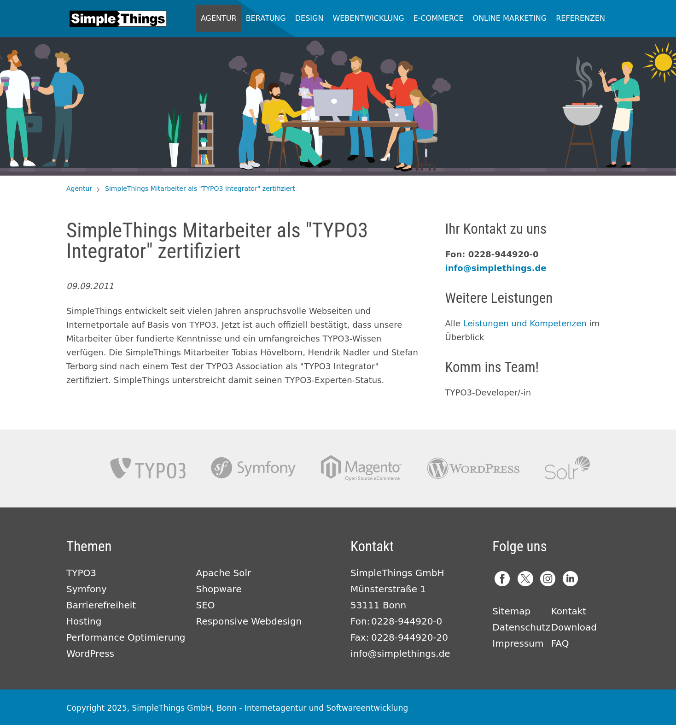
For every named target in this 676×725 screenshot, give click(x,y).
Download (574, 627)
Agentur (219, 18)
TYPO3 (148, 468)
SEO (205, 605)
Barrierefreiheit (101, 605)
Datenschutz (521, 627)
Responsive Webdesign (249, 621)
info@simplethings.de (496, 268)
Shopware (219, 589)
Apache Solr (567, 468)
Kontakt (569, 611)
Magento (361, 468)
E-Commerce (439, 18)
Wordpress (473, 468)
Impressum (517, 643)
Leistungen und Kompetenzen (525, 323)
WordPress (90, 653)
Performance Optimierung (126, 637)
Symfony (253, 468)
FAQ (560, 643)
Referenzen (580, 18)
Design (309, 18)
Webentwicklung (368, 18)
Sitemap (511, 611)
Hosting (83, 621)
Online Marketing (510, 18)
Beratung (266, 18)
